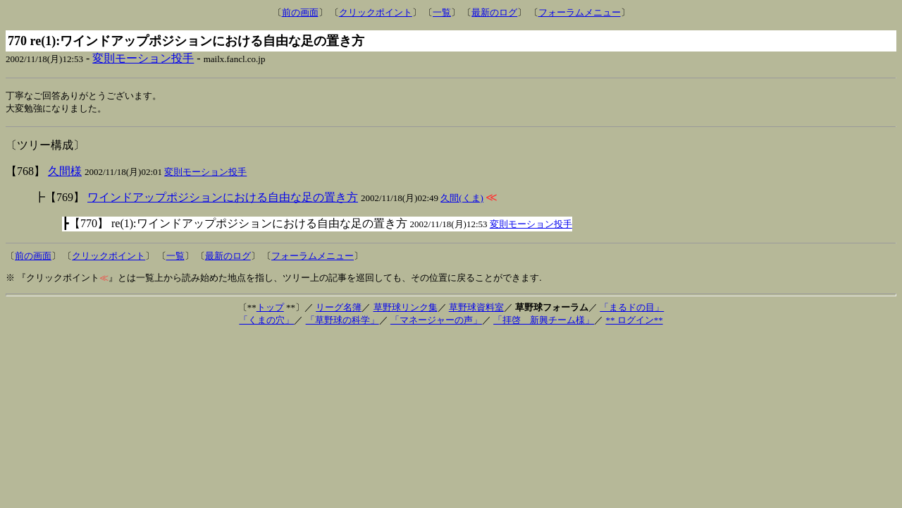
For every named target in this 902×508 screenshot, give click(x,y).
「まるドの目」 (632, 308)
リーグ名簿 (339, 308)
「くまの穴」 (266, 321)
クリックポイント (375, 12)
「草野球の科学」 (342, 321)
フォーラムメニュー (579, 12)
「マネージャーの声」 (436, 321)
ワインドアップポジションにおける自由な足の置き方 (222, 199)
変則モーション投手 (143, 58)
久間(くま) (461, 199)
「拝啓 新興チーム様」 (543, 321)
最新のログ (494, 12)
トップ (270, 308)
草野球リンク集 (405, 308)
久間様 (65, 173)
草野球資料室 (476, 308)
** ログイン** (633, 321)
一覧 (442, 12)
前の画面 (300, 12)
